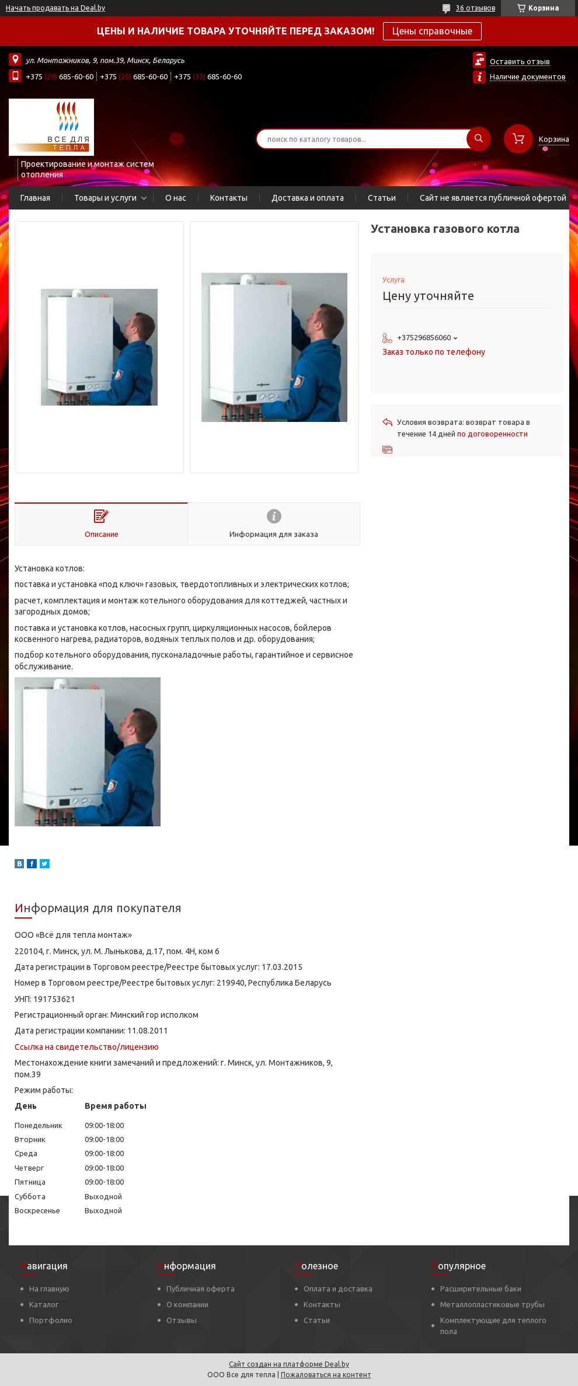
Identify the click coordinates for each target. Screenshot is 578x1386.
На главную (49, 1288)
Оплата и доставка (338, 1288)
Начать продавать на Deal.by (55, 8)
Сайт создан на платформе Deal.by (289, 1364)
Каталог (43, 1304)
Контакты (229, 198)
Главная (35, 198)
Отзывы (181, 1320)
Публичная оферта (200, 1288)
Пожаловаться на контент (326, 1374)
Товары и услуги (105, 198)
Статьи (382, 198)
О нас (175, 198)
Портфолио (50, 1320)
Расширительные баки (480, 1288)
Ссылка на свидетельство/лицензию (87, 1047)
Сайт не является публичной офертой (493, 198)
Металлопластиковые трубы (492, 1304)
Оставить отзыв (520, 61)
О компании (187, 1304)
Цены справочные (432, 31)
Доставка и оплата (307, 198)
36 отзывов (475, 8)
